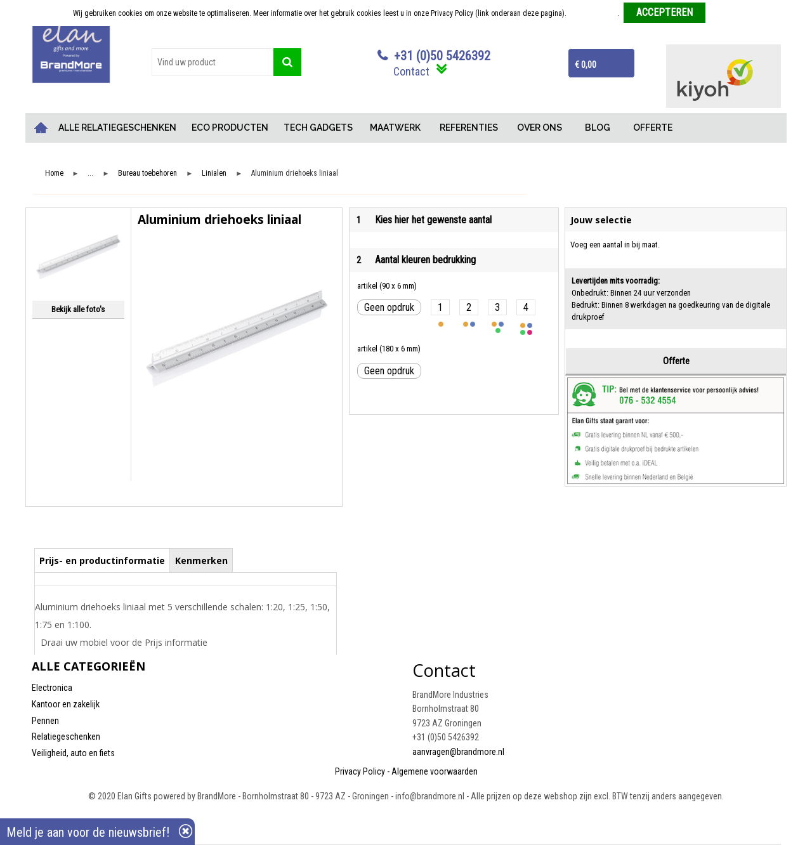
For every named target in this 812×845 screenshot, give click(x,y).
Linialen (214, 173)
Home (41, 128)
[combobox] (212, 62)
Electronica (52, 688)
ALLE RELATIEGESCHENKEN (117, 127)
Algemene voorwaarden (434, 771)
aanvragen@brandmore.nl (458, 752)
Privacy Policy (360, 771)
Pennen (45, 721)
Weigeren (725, 13)
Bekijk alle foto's (78, 309)
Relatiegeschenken (66, 736)
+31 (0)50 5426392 (442, 55)
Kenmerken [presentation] (201, 560)
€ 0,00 (585, 65)
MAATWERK (395, 127)
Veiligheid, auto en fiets (73, 753)
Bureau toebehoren (147, 173)
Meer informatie (592, 13)
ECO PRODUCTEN (230, 127)
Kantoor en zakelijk (66, 704)
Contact (411, 71)
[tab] (102, 560)
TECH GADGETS (318, 127)
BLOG (597, 127)
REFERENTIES (469, 127)
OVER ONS (539, 127)
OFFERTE (652, 127)
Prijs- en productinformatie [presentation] (102, 560)
